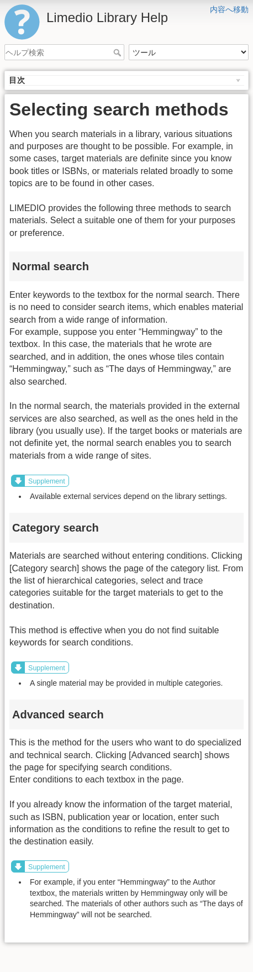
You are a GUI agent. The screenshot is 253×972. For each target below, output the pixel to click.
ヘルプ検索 (118, 52)
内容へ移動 (229, 9)
